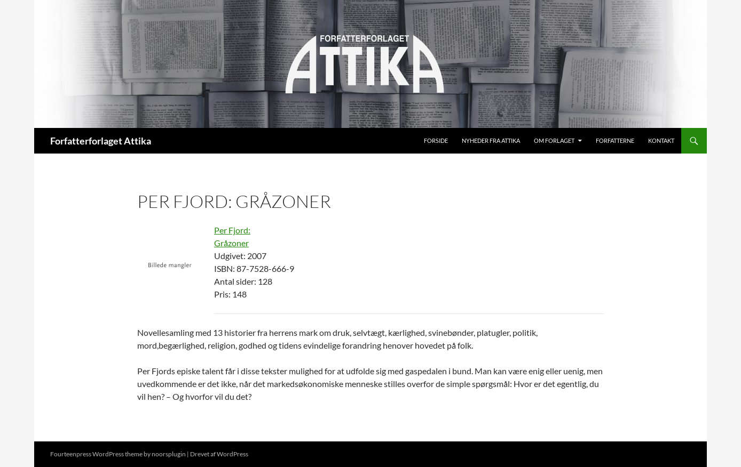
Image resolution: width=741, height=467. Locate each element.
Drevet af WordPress (219, 454)
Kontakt (661, 140)
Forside (436, 140)
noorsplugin (169, 454)
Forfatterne (615, 140)
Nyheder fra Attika (491, 140)
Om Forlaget (554, 140)
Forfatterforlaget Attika (100, 141)
